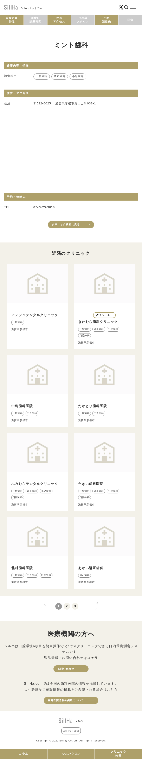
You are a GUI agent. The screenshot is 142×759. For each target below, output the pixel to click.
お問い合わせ (66, 668)
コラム (23, 753)
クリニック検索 (118, 753)
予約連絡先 (106, 20)
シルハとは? (71, 753)
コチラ (92, 658)
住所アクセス (59, 20)
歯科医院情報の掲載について (66, 700)
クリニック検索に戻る (66, 224)
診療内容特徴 (12, 20)
